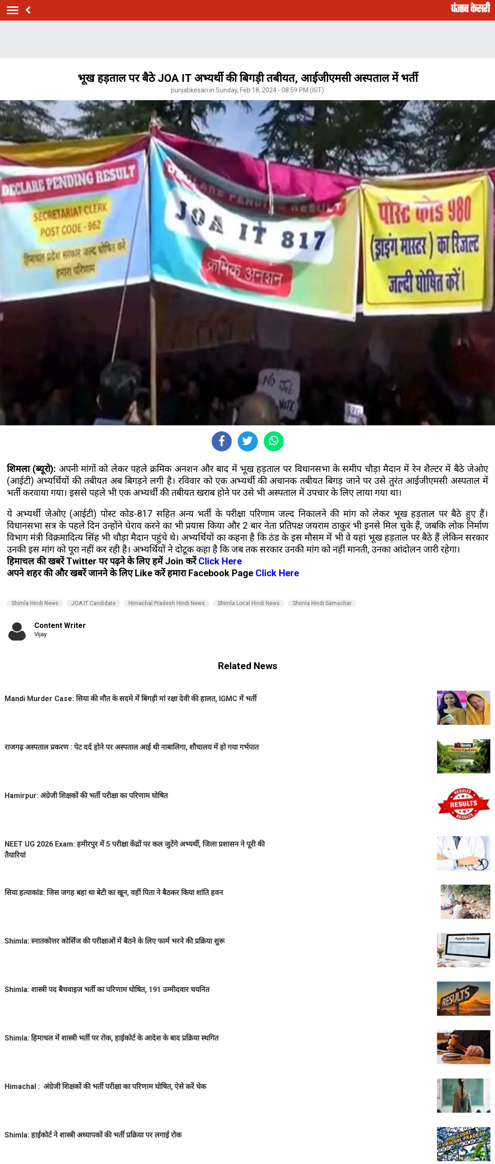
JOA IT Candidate (93, 603)
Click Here (220, 561)
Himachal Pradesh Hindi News (166, 603)
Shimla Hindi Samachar (322, 603)
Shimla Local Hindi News (249, 603)
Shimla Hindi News (35, 603)
